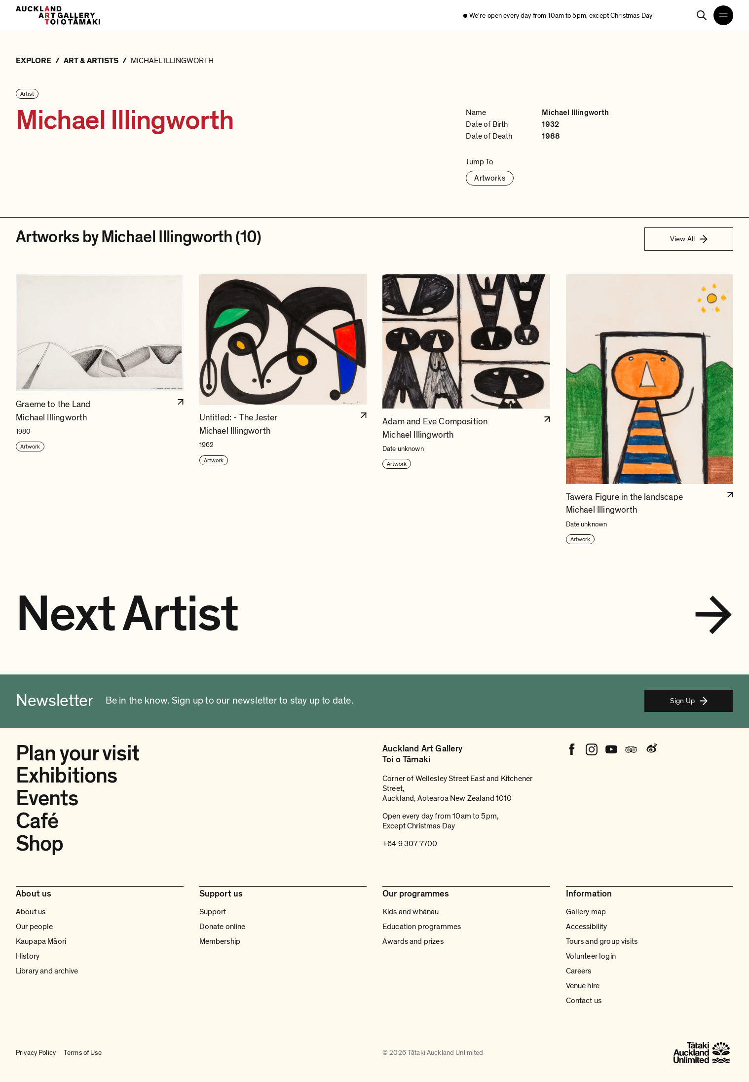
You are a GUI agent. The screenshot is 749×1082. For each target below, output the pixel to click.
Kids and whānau (410, 911)
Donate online (222, 926)
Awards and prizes (413, 941)
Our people (34, 926)
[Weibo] (651, 749)
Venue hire (583, 985)
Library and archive (47, 971)
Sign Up (689, 701)
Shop (39, 843)
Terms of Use (83, 1052)
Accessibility (586, 926)
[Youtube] (611, 749)
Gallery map (586, 911)
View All (689, 239)
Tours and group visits (602, 941)
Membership (220, 941)
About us (30, 911)
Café (37, 821)
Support (212, 911)
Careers (579, 971)
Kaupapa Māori (41, 941)
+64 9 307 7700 (409, 843)
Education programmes (421, 926)
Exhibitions (66, 775)
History (27, 956)
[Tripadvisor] (631, 749)
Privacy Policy (36, 1052)
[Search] (702, 15)
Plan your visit (77, 753)
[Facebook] (572, 749)
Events (47, 798)
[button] (100, 409)
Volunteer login (591, 956)
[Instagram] (592, 749)
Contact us (584, 1000)
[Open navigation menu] (723, 15)
